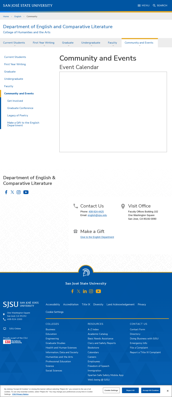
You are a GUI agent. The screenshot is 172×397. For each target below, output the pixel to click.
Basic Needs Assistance (100, 338)
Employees (94, 361)
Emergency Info (138, 343)
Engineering (52, 338)
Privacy (142, 304)
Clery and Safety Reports (102, 343)
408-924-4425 (96, 211)
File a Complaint (139, 347)
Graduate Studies (55, 343)
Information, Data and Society (62, 352)
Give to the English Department (97, 237)
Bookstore (93, 347)
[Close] (168, 391)
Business (50, 329)
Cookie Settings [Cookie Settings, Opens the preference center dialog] (111, 390)
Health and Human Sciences (61, 347)
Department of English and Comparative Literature (57, 26)
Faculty (112, 42)
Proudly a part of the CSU (15, 340)
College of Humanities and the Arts (26, 32)
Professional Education (58, 361)
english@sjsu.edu (97, 215)
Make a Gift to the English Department (23, 124)
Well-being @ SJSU (99, 379)
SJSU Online (15, 328)
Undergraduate (90, 42)
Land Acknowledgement (121, 304)
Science (50, 366)
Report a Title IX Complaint (145, 352)
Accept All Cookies (151, 390)
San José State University (28, 5)
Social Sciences (54, 370)
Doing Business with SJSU (144, 338)
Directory (135, 334)
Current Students (14, 42)
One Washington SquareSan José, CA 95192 (18, 314)
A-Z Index (93, 329)
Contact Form (137, 329)
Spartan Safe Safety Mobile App (105, 375)
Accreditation (70, 304)
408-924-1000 (14, 319)
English (17, 16)
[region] (86, 391)
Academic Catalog (98, 334)
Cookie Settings (55, 312)
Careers (92, 357)
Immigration (94, 370)
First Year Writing (43, 42)
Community (32, 16)
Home (6, 16)
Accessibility (53, 304)
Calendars (93, 352)
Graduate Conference (20, 108)
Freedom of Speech (98, 366)
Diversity (98, 304)
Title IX (86, 304)
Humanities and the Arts (59, 357)
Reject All (130, 390)
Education (51, 334)
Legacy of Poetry (17, 115)
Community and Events (139, 42)
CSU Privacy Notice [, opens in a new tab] (20, 394)
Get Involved (15, 101)
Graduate (68, 42)
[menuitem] (15, 42)
